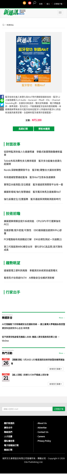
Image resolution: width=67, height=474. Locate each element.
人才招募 (7, 436)
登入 (48, 3)
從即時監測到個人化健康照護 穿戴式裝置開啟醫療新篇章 (33, 153)
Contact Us (42, 432)
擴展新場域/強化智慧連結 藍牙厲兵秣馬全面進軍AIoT (32, 192)
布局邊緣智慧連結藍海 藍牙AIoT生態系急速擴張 (29, 177)
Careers (40, 436)
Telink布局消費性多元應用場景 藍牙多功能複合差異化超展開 (33, 162)
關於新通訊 (8, 423)
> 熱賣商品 (10, 25)
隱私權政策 (8, 440)
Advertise (41, 427)
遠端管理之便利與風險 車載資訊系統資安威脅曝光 (31, 270)
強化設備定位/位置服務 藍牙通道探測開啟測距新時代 (32, 199)
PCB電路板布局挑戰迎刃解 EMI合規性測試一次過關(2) (33, 239)
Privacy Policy (43, 440)
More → (62, 317)
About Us (41, 423)
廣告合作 (7, 427)
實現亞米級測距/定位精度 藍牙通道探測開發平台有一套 (33, 184)
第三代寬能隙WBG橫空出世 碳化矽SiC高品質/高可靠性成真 (33, 248)
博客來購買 (44, 128)
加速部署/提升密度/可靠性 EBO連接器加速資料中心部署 (33, 231)
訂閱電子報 (58, 3)
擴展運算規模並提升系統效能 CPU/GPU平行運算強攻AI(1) (32, 222)
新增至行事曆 (56, 368)
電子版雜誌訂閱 (10, 445)
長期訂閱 (23, 128)
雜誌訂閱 (7, 449)
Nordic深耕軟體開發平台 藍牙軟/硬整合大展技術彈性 (32, 170)
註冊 (41, 3)
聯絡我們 (7, 432)
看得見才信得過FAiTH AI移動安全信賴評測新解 (29, 277)
